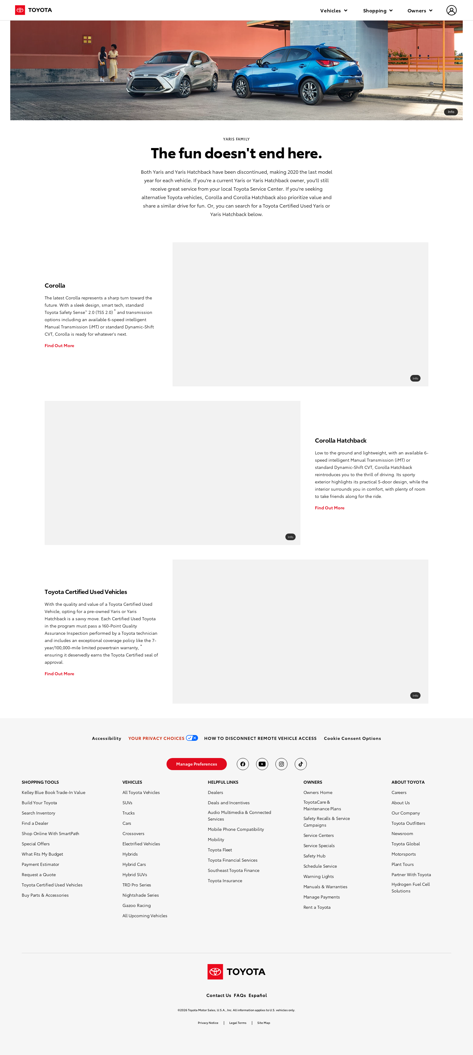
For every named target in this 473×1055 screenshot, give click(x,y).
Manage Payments (321, 897)
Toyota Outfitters (408, 823)
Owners (420, 10)
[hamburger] (452, 11)
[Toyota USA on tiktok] (301, 764)
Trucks (128, 813)
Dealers (215, 792)
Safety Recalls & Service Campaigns (326, 821)
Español (258, 995)
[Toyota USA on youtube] (262, 764)
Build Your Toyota (39, 802)
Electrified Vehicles (141, 843)
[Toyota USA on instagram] (281, 764)
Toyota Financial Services (233, 860)
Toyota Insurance (225, 880)
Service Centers (318, 835)
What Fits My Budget (42, 854)
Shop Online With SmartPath (50, 833)
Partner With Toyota (411, 874)
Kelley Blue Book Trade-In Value (53, 792)
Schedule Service (320, 866)
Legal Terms (237, 1022)
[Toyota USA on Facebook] (243, 764)
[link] (106, 738)
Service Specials (319, 845)
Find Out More (59, 345)
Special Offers (36, 843)
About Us (401, 802)
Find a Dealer (35, 823)
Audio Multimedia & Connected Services (239, 815)
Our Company (406, 813)
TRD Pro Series (136, 885)
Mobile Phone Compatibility (236, 829)
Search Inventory (38, 813)
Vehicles (333, 10)
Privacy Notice (208, 1022)
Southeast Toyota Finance (233, 870)
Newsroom (402, 833)
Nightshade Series (140, 895)
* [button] (115, 310)
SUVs (127, 802)
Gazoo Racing (136, 905)
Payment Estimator (40, 864)
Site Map (263, 1022)
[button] (352, 738)
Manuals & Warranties (325, 886)
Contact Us (218, 995)
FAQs (240, 995)
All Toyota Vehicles (141, 792)
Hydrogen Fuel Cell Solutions (411, 887)
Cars (127, 823)
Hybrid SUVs (134, 874)
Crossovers (133, 833)
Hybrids (130, 854)
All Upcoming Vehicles (144, 915)
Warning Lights (318, 876)
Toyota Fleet (220, 850)
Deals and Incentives (228, 802)
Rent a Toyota (317, 907)
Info (451, 111)
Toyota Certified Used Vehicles (52, 885)
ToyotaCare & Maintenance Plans (322, 805)
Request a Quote (39, 874)
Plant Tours (403, 864)
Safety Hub (314, 856)
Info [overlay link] (415, 378)
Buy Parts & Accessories (45, 895)
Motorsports (404, 854)
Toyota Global (406, 843)
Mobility (216, 839)
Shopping (377, 10)
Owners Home (317, 792)
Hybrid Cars (134, 864)
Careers (399, 792)
